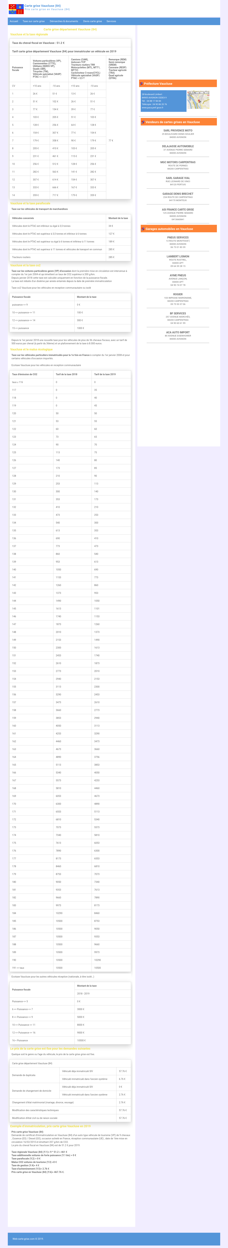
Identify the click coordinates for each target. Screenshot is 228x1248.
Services (112, 21)
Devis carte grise (92, 21)
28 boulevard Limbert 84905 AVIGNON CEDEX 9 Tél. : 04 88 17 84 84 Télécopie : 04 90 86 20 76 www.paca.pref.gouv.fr (154, 101)
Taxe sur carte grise (34, 21)
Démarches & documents (64, 21)
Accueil (14, 21)
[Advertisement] (70, 1202)
